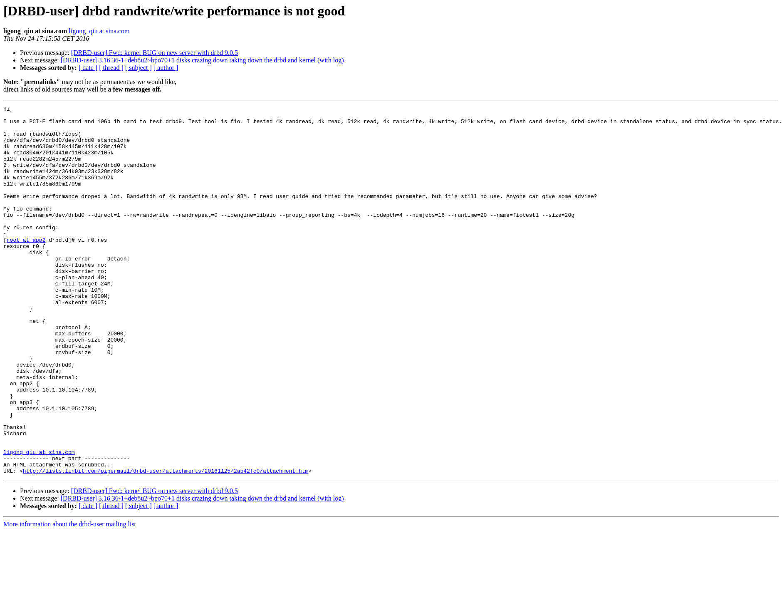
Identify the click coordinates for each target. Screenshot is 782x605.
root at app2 (26, 267)
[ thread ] (111, 67)
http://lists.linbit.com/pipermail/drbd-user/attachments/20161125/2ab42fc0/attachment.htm (165, 544)
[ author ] (165, 67)
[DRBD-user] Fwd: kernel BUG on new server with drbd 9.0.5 (154, 52)
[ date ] (88, 67)
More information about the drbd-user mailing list (69, 597)
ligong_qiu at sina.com (99, 31)
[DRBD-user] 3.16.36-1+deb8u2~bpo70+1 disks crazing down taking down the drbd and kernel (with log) (202, 60)
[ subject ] (138, 67)
